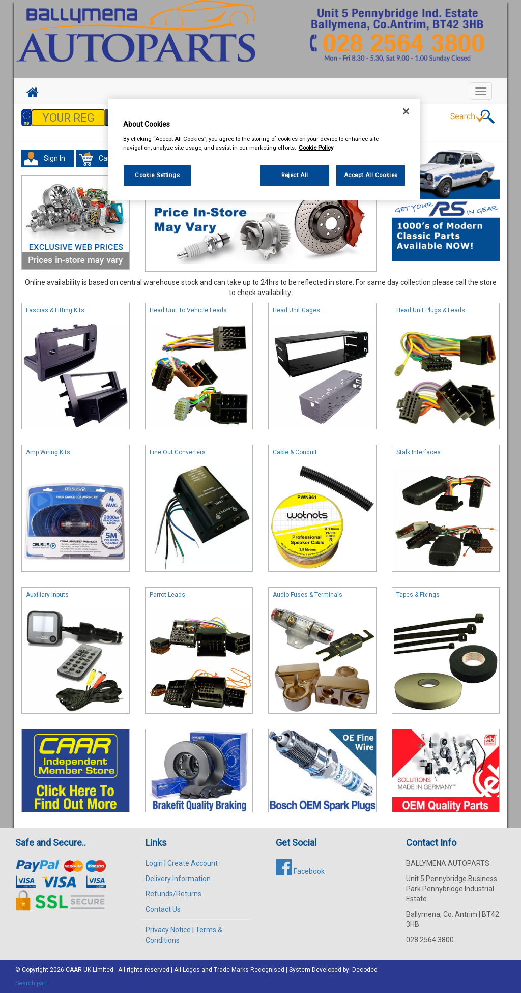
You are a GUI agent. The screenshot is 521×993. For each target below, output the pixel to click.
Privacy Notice (168, 930)
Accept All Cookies (371, 175)
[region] (264, 149)
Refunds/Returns (173, 894)
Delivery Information (178, 878)
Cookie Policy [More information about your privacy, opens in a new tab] (316, 147)
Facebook (300, 871)
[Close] (406, 111)
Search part (31, 983)
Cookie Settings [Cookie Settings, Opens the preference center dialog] (157, 175)
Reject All (294, 175)
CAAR (74, 969)
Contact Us (163, 909)
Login (154, 863)
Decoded (365, 969)
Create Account (192, 863)
